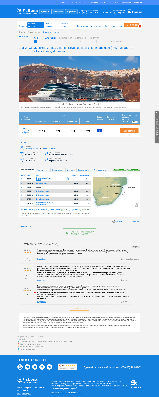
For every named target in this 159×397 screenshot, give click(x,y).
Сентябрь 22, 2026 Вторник (26, 131)
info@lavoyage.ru (24, 394)
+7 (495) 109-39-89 (88, 12)
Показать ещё (79, 309)
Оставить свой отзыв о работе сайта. (66, 393)
